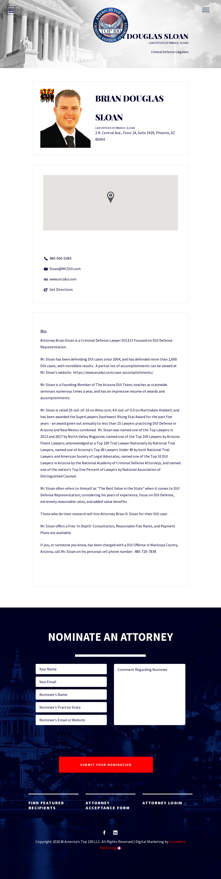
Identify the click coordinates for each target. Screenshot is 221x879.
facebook (104, 834)
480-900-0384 (60, 258)
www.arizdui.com (63, 279)
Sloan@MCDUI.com (65, 268)
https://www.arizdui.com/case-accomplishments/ (113, 372)
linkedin (115, 834)
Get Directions (61, 289)
